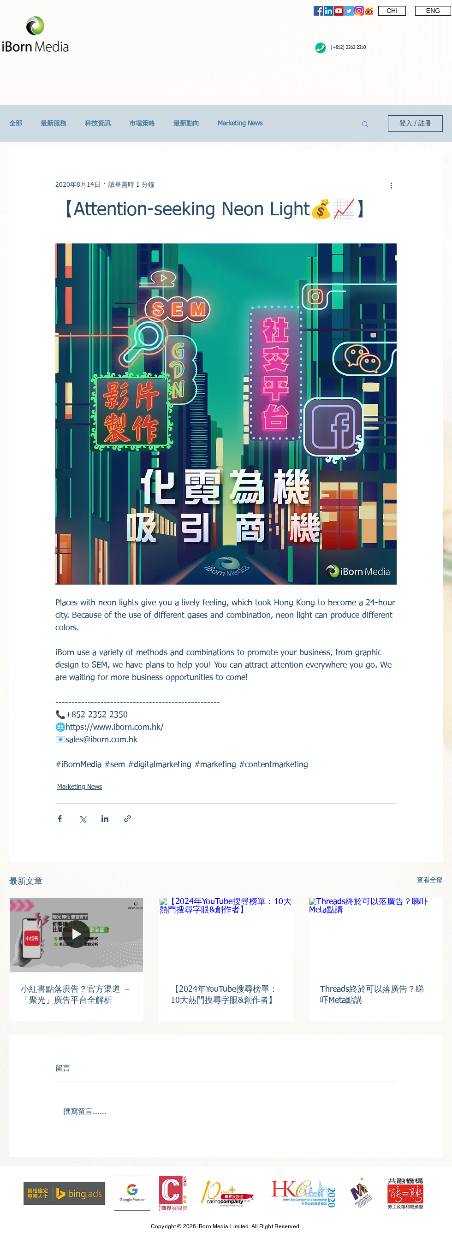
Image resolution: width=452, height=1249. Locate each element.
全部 (15, 123)
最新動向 (186, 123)
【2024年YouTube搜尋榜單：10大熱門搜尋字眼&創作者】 (224, 995)
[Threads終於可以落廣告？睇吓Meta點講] (375, 935)
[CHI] (392, 11)
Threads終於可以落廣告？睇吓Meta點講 (372, 995)
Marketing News (240, 123)
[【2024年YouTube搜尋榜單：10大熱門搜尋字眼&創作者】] (226, 935)
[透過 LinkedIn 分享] (105, 818)
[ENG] (433, 11)
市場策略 (142, 123)
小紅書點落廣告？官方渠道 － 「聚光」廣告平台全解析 (76, 995)
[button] (365, 123)
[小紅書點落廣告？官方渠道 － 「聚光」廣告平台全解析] (76, 935)
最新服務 (53, 123)
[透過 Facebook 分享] (59, 818)
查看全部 (430, 880)
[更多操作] (391, 184)
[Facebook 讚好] (371, 35)
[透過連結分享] (127, 818)
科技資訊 (98, 123)
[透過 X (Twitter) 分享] (82, 818)
